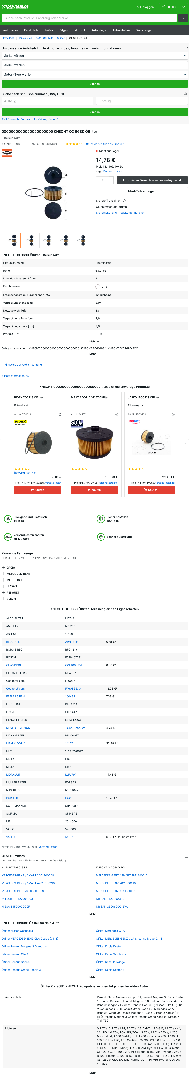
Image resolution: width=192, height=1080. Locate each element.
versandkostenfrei (108, 482)
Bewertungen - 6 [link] (25, 472)
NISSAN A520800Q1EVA (112, 906)
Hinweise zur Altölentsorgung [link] (23, 364)
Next (185, 443)
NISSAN (12, 586)
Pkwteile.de (8, 38)
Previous (4, 443)
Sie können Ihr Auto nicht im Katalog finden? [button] (30, 119)
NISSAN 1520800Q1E (110, 898)
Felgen (63, 30)
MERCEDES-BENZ (18, 573)
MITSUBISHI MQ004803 (17, 898)
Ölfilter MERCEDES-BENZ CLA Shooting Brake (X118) (130, 938)
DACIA (11, 567)
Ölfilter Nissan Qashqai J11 (19, 930)
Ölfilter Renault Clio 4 (15, 954)
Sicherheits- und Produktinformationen (120, 212)
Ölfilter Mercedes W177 (111, 930)
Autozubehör (121, 30)
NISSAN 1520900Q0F (16, 906)
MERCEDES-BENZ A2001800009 (23, 891)
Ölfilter (60, 38)
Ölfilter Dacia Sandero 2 (111, 954)
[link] (173, 7)
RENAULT (13, 592)
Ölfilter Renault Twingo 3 (111, 962)
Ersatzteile (31, 30)
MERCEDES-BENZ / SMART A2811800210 (28, 883)
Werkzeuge (143, 30)
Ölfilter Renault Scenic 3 (17, 962)
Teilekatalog (25, 38)
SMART (11, 598)
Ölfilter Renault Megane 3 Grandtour (25, 946)
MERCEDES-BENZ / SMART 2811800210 (122, 875)
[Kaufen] (37, 490)
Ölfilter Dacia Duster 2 (110, 969)
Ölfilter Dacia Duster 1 (110, 946)
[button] (172, 18)
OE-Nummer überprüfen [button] (114, 206)
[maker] (95, 56)
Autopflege (98, 30)
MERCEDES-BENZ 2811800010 (116, 883)
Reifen (49, 30)
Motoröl (79, 30)
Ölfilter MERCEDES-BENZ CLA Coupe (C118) (30, 938)
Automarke (10, 30)
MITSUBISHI (14, 580)
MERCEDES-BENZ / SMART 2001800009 (28, 875)
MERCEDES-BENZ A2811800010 (117, 891)
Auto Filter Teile (44, 38)
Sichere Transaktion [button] (111, 200)
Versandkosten (112, 171)
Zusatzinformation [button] (15, 375)
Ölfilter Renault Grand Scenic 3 (21, 969)
